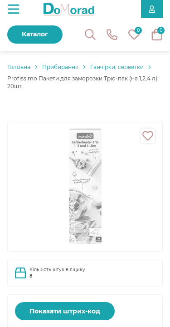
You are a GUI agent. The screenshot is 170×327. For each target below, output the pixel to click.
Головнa (18, 67)
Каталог (35, 34)
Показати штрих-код (64, 311)
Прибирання (60, 67)
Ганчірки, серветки (117, 67)
